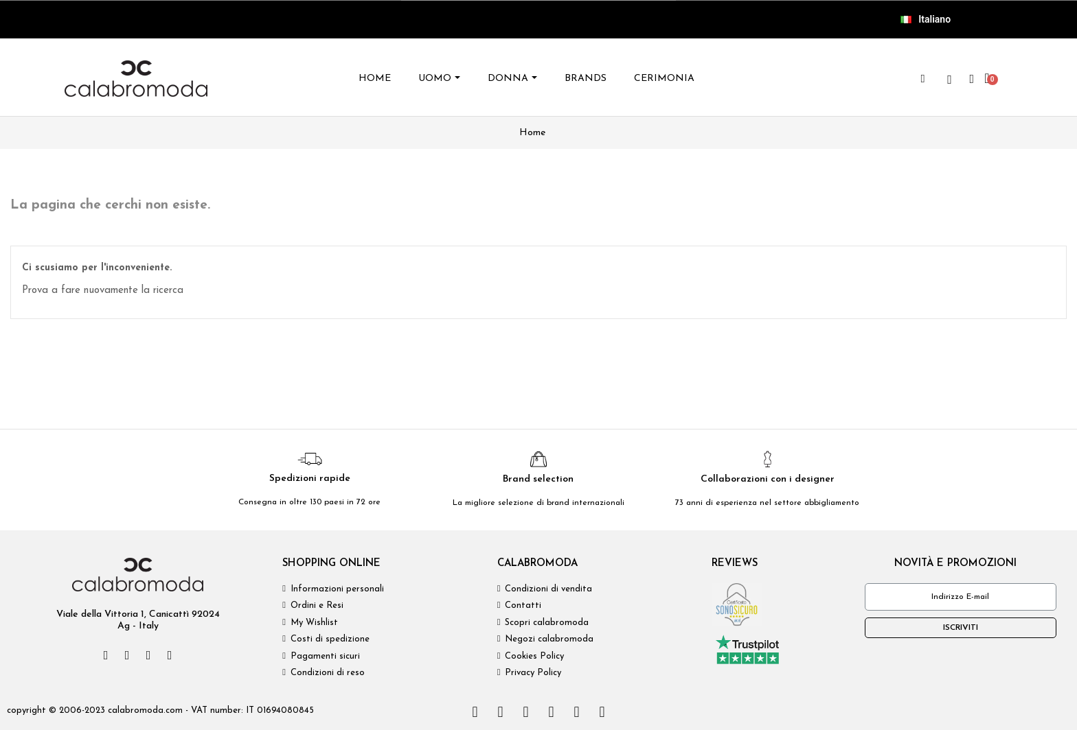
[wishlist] (950, 79)
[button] (923, 79)
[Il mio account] (972, 79)
